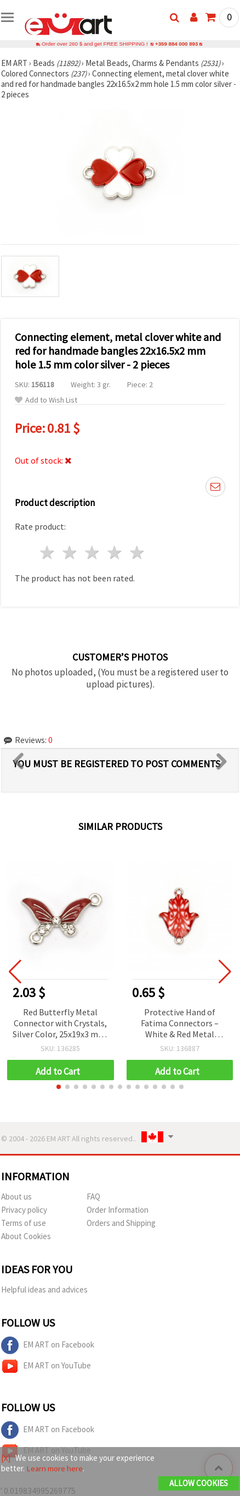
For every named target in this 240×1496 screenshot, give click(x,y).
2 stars (70, 552)
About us (16, 1196)
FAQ (93, 1196)
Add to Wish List (46, 400)
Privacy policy (24, 1209)
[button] (58, 1087)
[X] (5, 1458)
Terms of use (23, 1223)
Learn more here (54, 1468)
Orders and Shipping (121, 1223)
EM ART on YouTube (46, 1366)
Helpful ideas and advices (44, 1289)
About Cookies (26, 1236)
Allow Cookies (198, 1483)
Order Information (117, 1209)
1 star (48, 552)
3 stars (93, 552)
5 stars (137, 552)
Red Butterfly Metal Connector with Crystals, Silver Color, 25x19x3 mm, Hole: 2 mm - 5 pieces (60, 1024)
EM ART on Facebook (47, 1345)
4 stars (115, 552)
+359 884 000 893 (176, 44)
